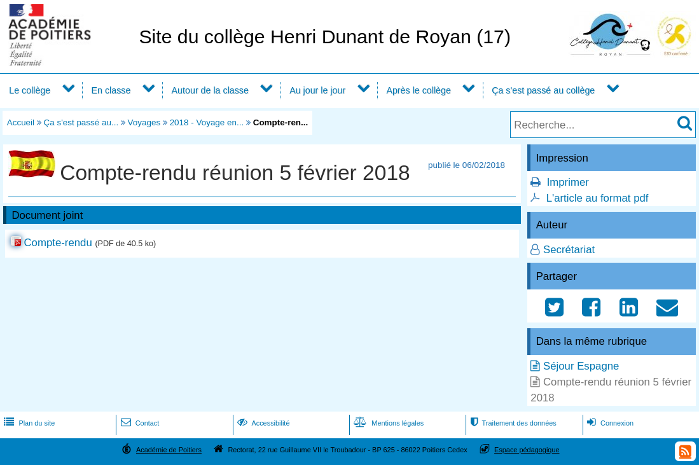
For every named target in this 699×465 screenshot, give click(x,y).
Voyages (144, 122)
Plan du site (28, 423)
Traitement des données (511, 423)
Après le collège (418, 90)
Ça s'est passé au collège (543, 90)
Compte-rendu (58, 243)
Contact (139, 423)
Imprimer (568, 182)
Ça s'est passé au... (81, 122)
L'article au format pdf (597, 198)
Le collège (29, 90)
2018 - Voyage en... (207, 122)
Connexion (609, 423)
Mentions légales (387, 423)
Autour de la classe (210, 90)
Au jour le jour (317, 90)
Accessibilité (262, 423)
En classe (111, 90)
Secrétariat (569, 250)
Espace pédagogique (527, 450)
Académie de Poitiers (169, 450)
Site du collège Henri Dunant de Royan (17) (325, 36)
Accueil (20, 122)
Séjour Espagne (581, 366)
